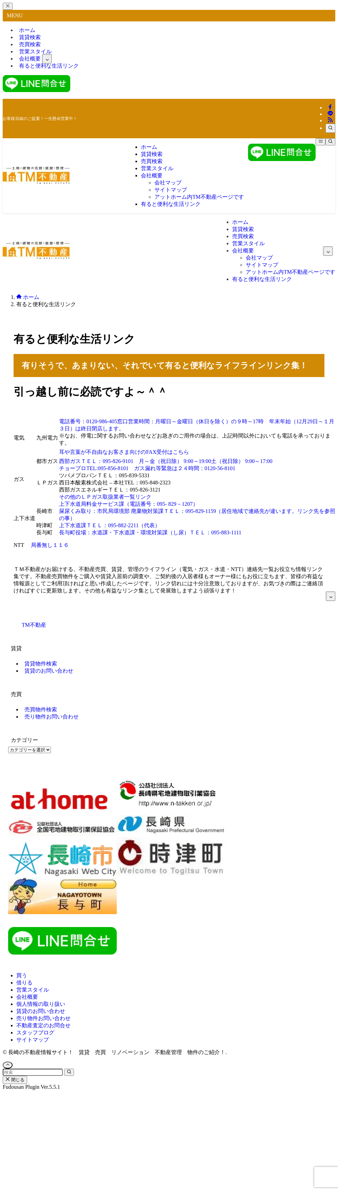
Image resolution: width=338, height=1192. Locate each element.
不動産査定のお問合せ (43, 1025)
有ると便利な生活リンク (49, 66)
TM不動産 (34, 625)
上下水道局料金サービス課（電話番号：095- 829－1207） (128, 504)
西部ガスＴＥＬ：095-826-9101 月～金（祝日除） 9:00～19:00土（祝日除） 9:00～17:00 (165, 461)
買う (21, 975)
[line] (330, 114)
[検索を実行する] (69, 1072)
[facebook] (330, 107)
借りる (24, 982)
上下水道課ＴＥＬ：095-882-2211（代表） (109, 525)
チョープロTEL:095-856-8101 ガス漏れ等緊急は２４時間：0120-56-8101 (147, 468)
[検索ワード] (33, 1072)
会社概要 (27, 997)
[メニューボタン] (320, 141)
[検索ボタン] (330, 141)
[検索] (330, 128)
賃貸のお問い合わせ (48, 671)
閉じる (14, 1079)
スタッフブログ (35, 1032)
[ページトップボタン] (8, 1065)
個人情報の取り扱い (40, 1004)
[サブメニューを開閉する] (47, 59)
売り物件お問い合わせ (51, 716)
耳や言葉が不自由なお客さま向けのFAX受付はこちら (124, 452)
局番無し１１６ (50, 545)
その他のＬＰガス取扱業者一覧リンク (105, 497)
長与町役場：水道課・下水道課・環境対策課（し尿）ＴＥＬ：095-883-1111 (150, 532)
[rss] (330, 120)
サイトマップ (32, 1040)
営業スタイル (32, 990)
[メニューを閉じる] (8, 6)
